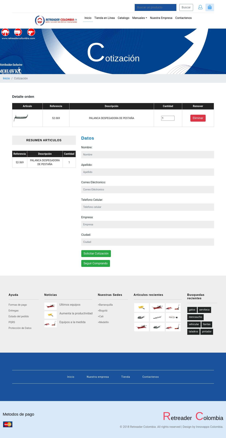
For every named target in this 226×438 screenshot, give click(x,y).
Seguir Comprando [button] (96, 263)
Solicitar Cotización (96, 253)
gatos (192, 309)
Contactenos (183, 18)
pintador (206, 331)
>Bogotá (102, 310)
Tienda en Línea (104, 18)
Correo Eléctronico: (93, 182)
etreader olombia (192, 418)
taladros (193, 331)
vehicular (194, 324)
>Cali (100, 316)
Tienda (125, 376)
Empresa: (87, 217)
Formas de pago (18, 304)
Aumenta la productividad (76, 313)
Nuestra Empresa (161, 18)
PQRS (12, 322)
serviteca (204, 309)
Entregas (14, 310)
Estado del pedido (19, 316)
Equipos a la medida (72, 322)
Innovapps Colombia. (209, 427)
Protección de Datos (20, 328)
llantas (207, 324)
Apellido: (87, 165)
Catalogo (123, 18)
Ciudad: (86, 234)
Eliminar (198, 118)
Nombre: (86, 147)
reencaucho (195, 316)
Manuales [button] (138, 18)
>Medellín (103, 322)
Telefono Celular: (92, 200)
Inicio (88, 18)
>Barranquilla (105, 304)
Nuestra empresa (98, 376)
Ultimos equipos (69, 304)
